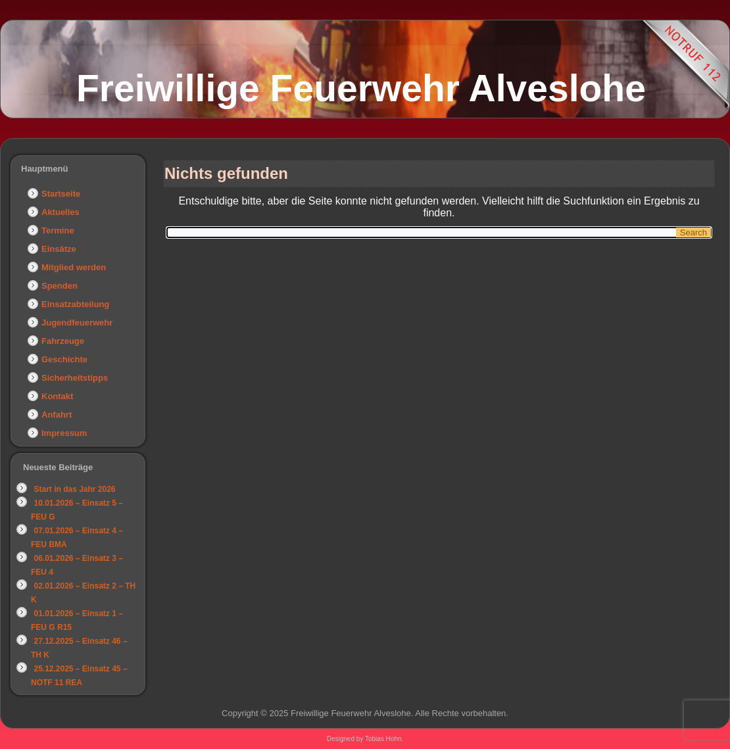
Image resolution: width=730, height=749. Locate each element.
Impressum (64, 433)
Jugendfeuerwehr (76, 322)
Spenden (59, 286)
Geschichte (64, 359)
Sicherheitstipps (74, 378)
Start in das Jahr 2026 (74, 489)
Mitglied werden (73, 267)
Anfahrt (56, 415)
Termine (57, 230)
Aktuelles (60, 212)
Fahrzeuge (62, 341)
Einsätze (58, 249)
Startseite (60, 194)
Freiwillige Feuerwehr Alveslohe (361, 88)
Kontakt (57, 396)
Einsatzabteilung (75, 304)
